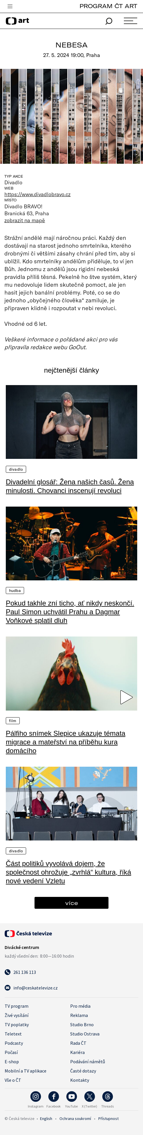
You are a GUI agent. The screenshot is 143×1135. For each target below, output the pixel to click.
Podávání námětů (87, 1061)
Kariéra (77, 1052)
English (46, 1118)
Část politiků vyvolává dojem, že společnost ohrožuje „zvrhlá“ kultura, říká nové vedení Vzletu (68, 872)
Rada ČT (78, 1043)
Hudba (15, 590)
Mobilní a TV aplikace (25, 1071)
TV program (16, 1006)
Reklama (79, 1015)
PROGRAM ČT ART (108, 6)
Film (13, 720)
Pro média (80, 1006)
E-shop (12, 1061)
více (71, 902)
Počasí (11, 1052)
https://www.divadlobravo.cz (37, 194)
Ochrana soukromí (75, 1118)
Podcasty (14, 1043)
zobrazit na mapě (24, 220)
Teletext (13, 1034)
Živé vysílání (16, 1015)
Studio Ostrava (84, 1034)
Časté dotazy (83, 1071)
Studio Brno (82, 1024)
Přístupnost (108, 1118)
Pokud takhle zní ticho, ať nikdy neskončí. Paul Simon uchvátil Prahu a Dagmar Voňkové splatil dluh (70, 611)
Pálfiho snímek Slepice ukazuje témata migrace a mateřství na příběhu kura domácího (65, 742)
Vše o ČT (13, 1080)
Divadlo (16, 469)
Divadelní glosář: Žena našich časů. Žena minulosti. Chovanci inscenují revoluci (70, 486)
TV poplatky (17, 1024)
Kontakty (79, 1080)
